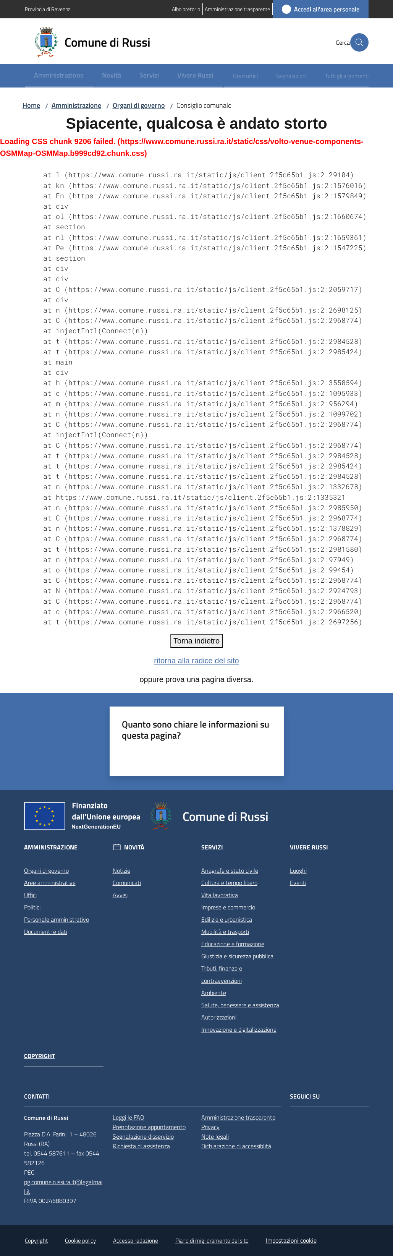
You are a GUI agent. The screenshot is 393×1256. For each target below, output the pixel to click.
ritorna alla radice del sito (196, 660)
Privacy (210, 1126)
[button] (359, 42)
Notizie (121, 870)
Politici (32, 907)
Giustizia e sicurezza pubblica (237, 956)
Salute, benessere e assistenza (240, 1005)
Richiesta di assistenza (141, 1146)
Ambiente (213, 992)
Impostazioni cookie (291, 1240)
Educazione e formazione (232, 943)
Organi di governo (139, 105)
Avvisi (120, 894)
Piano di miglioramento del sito (212, 1240)
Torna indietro (196, 641)
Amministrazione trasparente (238, 1117)
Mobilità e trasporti (225, 931)
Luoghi (298, 870)
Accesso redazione (135, 1240)
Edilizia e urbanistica (226, 919)
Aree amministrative (50, 882)
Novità (134, 847)
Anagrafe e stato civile (229, 870)
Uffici (30, 894)
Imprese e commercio (228, 907)
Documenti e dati (45, 931)
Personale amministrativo (56, 919)
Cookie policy (80, 1240)
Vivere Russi (309, 847)
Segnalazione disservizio (143, 1136)
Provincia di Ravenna (48, 9)
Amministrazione (76, 105)
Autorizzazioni (218, 1017)
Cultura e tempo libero (229, 882)
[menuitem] (59, 76)
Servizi (212, 847)
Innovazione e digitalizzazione (239, 1029)
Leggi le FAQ (128, 1117)
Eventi (298, 882)
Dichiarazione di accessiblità (236, 1146)
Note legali (215, 1136)
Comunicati (127, 882)
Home (31, 105)
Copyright (39, 1056)
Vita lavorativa (219, 894)
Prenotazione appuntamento (149, 1126)
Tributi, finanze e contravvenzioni (221, 974)
